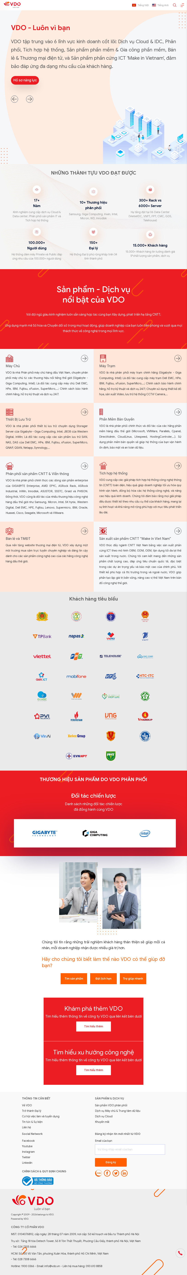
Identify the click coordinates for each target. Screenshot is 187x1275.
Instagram (28, 1152)
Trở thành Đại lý (31, 1111)
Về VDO (27, 1105)
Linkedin (27, 1163)
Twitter (26, 1157)
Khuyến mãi (102, 1122)
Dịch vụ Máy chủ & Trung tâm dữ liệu (117, 1111)
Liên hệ (26, 1127)
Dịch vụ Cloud (103, 1116)
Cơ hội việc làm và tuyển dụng (40, 1116)
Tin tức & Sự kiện (32, 1122)
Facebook (28, 1141)
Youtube (27, 1146)
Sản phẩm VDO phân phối (111, 1105)
